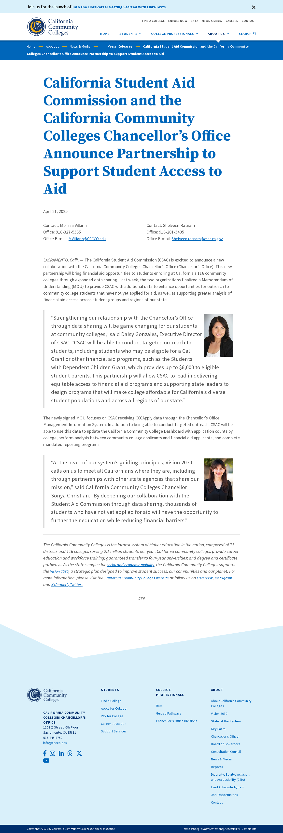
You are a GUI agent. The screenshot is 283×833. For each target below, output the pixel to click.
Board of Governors (225, 744)
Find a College (111, 701)
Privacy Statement (211, 829)
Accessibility (232, 829)
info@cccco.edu (55, 743)
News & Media (80, 46)
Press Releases (112, 46)
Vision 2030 (60, 571)
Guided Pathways (168, 713)
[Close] (253, 7)
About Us (52, 46)
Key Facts (218, 729)
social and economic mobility (132, 564)
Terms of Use (190, 829)
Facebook (212, 578)
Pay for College (112, 716)
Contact (217, 802)
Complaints (249, 829)
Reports (217, 767)
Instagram (52, 584)
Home (31, 46)
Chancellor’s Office (225, 736)
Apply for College (114, 708)
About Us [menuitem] (218, 33)
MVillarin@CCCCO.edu (88, 238)
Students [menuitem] (130, 33)
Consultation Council (226, 751)
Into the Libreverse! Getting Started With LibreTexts (124, 7)
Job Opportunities (224, 795)
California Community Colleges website (139, 578)
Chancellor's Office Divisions (176, 721)
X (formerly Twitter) (88, 584)
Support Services (114, 731)
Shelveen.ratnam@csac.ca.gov (199, 238)
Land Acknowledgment (227, 787)
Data (159, 705)
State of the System (226, 721)
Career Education (113, 723)
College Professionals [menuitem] (174, 33)
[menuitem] (105, 33)
